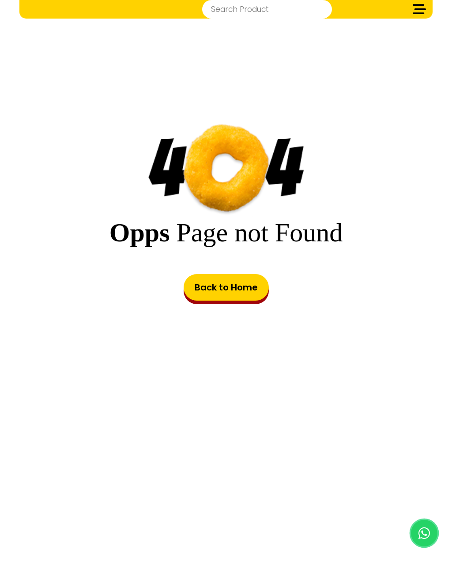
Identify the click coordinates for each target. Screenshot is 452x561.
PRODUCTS (128, 508)
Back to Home (226, 287)
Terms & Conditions (195, 508)
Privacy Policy (267, 508)
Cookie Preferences (339, 508)
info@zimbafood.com (239, 448)
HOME (87, 508)
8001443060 (248, 467)
